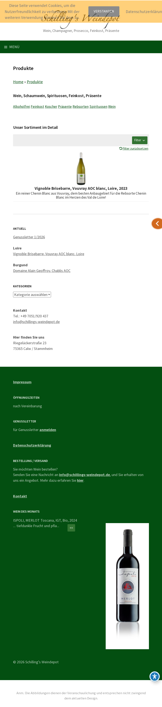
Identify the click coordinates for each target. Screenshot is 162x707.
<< (71, 528)
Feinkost (37, 106)
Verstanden (104, 11)
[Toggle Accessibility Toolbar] (155, 676)
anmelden (47, 429)
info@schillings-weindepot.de (36, 321)
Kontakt (20, 496)
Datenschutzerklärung (32, 445)
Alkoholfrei (21, 106)
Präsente (65, 106)
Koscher (51, 106)
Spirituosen (98, 106)
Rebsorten (81, 106)
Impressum (22, 382)
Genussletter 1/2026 (29, 237)
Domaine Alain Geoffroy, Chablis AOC (41, 270)
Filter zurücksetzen (135, 148)
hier (80, 480)
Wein (112, 106)
